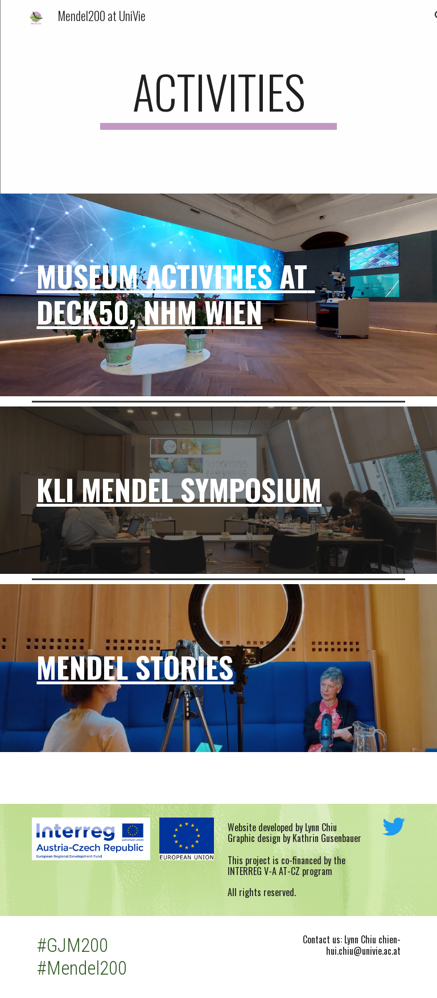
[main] (218, 96)
